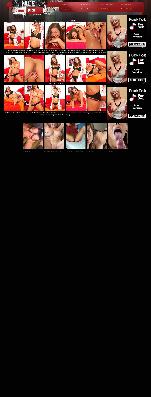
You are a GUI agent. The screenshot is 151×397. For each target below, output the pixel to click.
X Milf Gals (106, 9)
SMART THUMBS (80, 341)
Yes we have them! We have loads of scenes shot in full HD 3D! (55, 21)
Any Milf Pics (127, 4)
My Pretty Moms (108, 4)
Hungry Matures (68, 9)
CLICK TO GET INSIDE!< (55, 83)
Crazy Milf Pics (67, 4)
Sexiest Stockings (128, 9)
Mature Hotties (87, 9)
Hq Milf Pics (86, 4)
